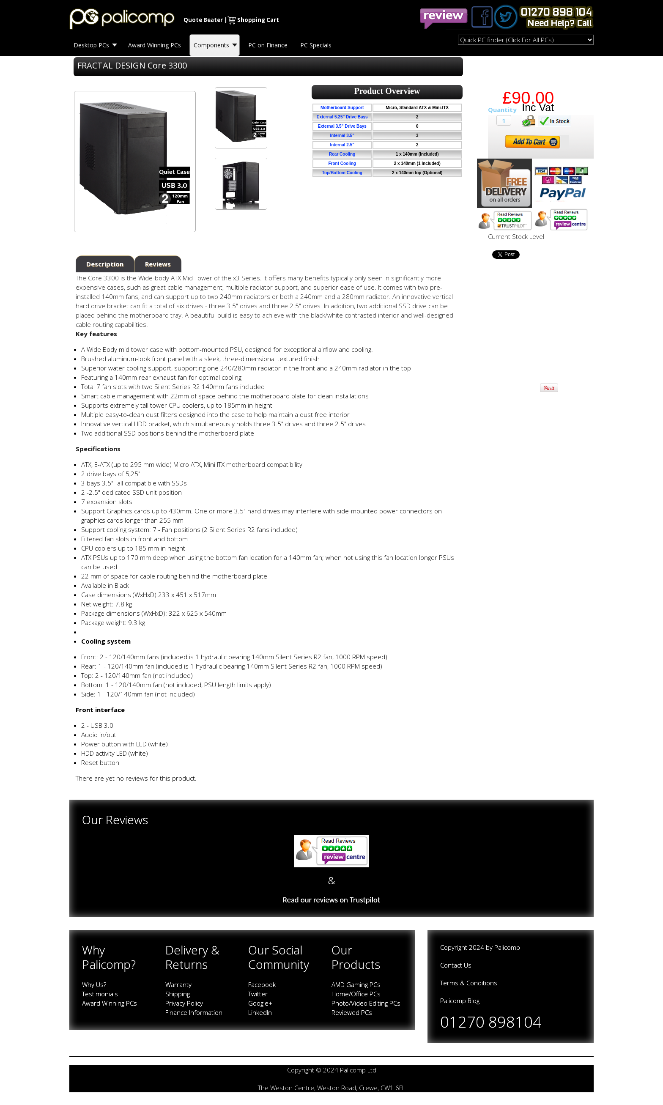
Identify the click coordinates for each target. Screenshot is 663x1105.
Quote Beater (203, 20)
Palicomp (507, 947)
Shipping (177, 994)
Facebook (262, 984)
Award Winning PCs (109, 1003)
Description (104, 264)
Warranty (178, 984)
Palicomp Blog (459, 1000)
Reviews (158, 264)
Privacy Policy (184, 1003)
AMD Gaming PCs (356, 984)
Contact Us (455, 965)
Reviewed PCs (352, 1012)
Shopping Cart (258, 20)
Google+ (260, 1003)
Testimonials (100, 994)
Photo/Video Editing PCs (366, 1003)
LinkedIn (260, 1012)
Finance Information (193, 1012)
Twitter (258, 994)
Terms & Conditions (468, 983)
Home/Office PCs (356, 994)
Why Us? (94, 984)
